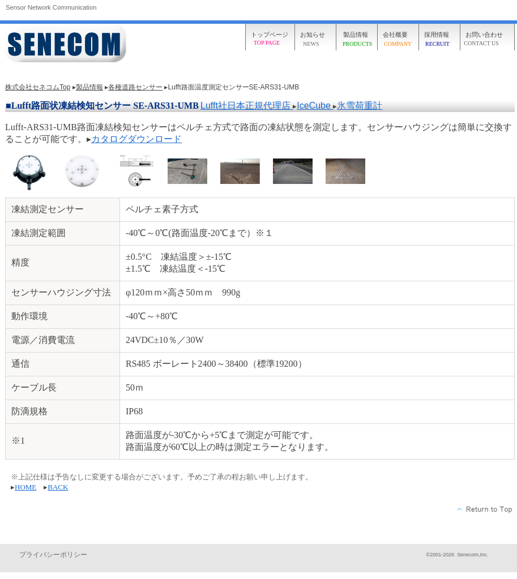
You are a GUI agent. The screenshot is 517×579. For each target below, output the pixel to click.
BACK (58, 487)
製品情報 (89, 87)
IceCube (315, 105)
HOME (25, 487)
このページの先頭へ (485, 509)
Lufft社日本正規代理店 (246, 105)
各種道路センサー (135, 87)
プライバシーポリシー (53, 555)
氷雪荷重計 (359, 105)
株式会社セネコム (67, 44)
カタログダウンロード (136, 139)
